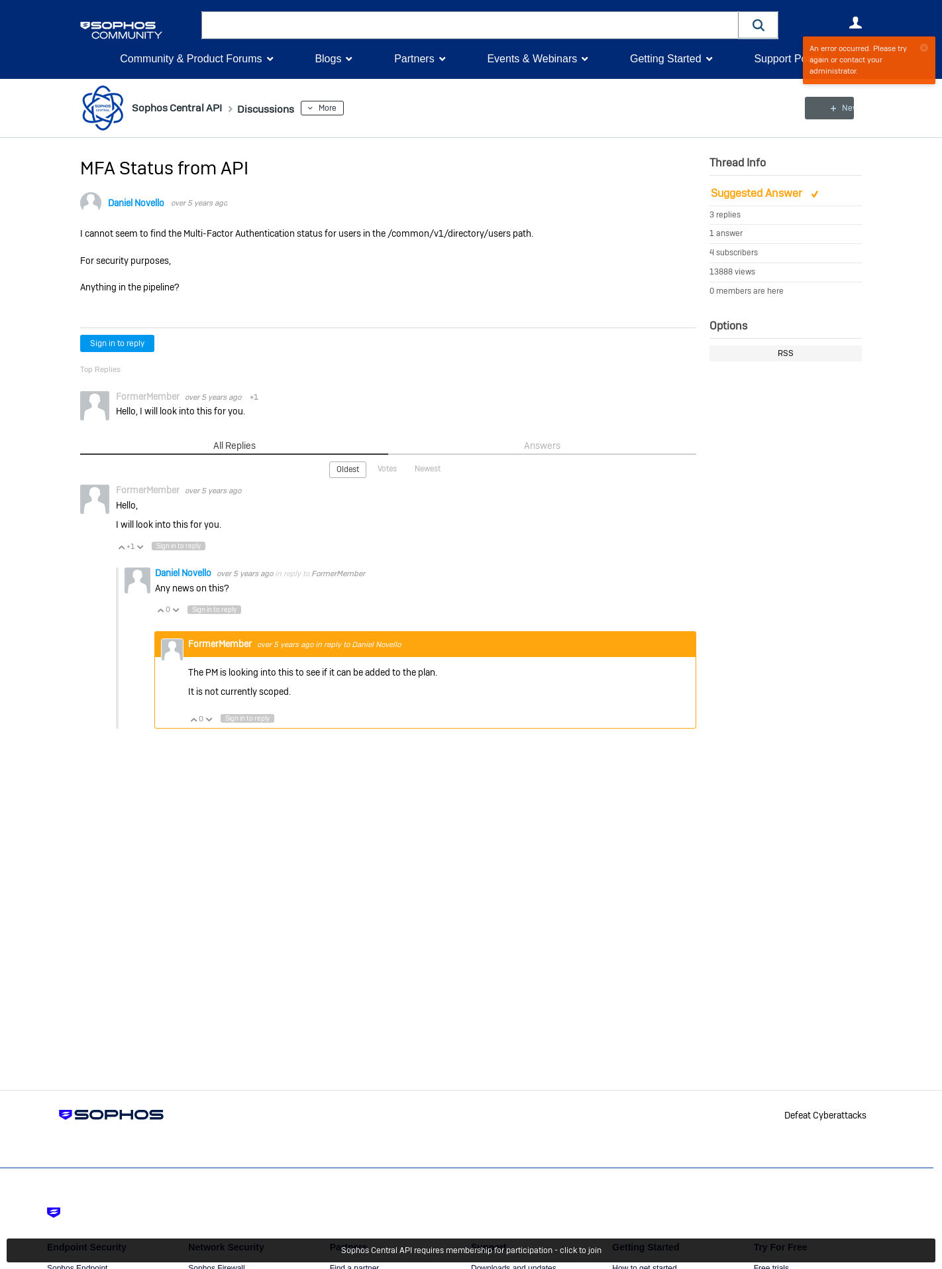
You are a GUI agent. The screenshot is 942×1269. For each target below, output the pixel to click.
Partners (414, 58)
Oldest (348, 469)
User (855, 22)
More (345, 108)
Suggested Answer (758, 193)
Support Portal (787, 58)
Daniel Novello (136, 203)
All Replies (234, 446)
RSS (786, 353)
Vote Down (139, 545)
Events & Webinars (532, 58)
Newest (428, 468)
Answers (542, 446)
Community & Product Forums (191, 58)
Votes (387, 468)
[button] (758, 24)
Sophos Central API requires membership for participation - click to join (471, 1250)
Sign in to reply (117, 343)
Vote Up (121, 545)
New (831, 108)
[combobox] (470, 25)
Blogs (328, 58)
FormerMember (338, 572)
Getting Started (666, 58)
